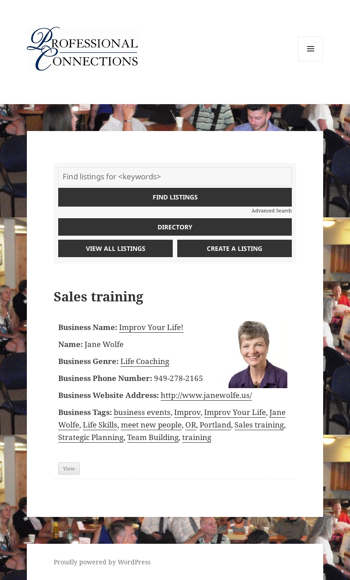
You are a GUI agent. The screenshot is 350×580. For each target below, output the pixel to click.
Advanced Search (272, 210)
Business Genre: (88, 361)
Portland (215, 424)
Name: (70, 344)
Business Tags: (85, 412)
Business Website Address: (108, 395)
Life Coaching (144, 361)
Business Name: (87, 327)
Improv (187, 412)
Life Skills (100, 424)
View (69, 468)
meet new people (151, 424)
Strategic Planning (91, 437)
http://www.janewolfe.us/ (206, 395)
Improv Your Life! (151, 327)
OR (190, 424)
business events (142, 412)
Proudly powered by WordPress (102, 562)
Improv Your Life (235, 412)
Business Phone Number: (105, 378)
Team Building (153, 437)
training (196, 437)
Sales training (259, 424)
